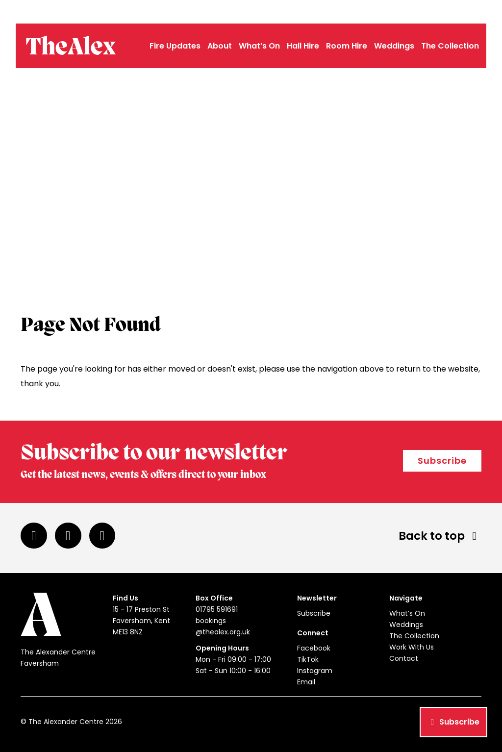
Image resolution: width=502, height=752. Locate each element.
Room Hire (346, 45)
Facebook (313, 648)
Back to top (440, 536)
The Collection (450, 45)
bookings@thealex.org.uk (439, 12)
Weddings (394, 45)
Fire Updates (175, 45)
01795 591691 (369, 12)
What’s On (259, 45)
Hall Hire (303, 45)
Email (306, 682)
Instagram (314, 671)
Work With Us (411, 647)
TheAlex (70, 48)
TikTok (308, 659)
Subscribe (442, 460)
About (219, 45)
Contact (403, 658)
